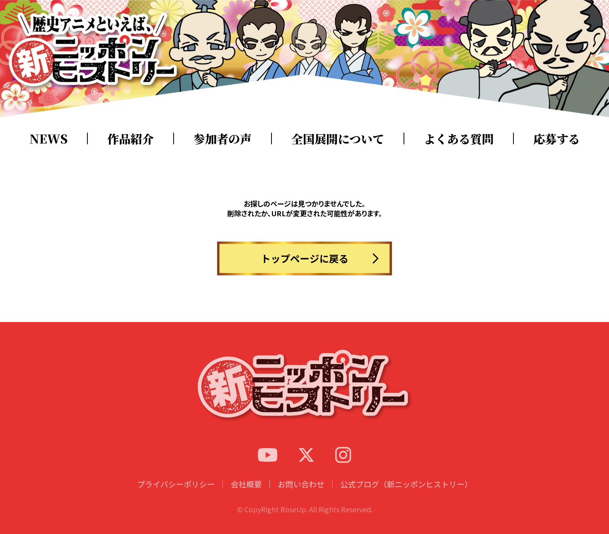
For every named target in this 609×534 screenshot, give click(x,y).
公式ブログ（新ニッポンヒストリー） (406, 491)
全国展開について (337, 138)
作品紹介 (130, 138)
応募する (556, 138)
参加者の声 (222, 138)
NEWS (49, 138)
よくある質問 (459, 138)
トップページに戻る (304, 258)
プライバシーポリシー (176, 491)
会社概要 (246, 491)
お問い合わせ (301, 491)
